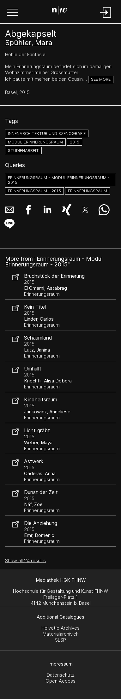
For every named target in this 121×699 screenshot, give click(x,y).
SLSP (60, 640)
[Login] (105, 18)
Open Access (60, 681)
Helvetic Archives (60, 628)
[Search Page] (59, 11)
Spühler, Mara (28, 42)
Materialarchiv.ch (61, 634)
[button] (12, 13)
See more (101, 79)
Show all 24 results (25, 560)
